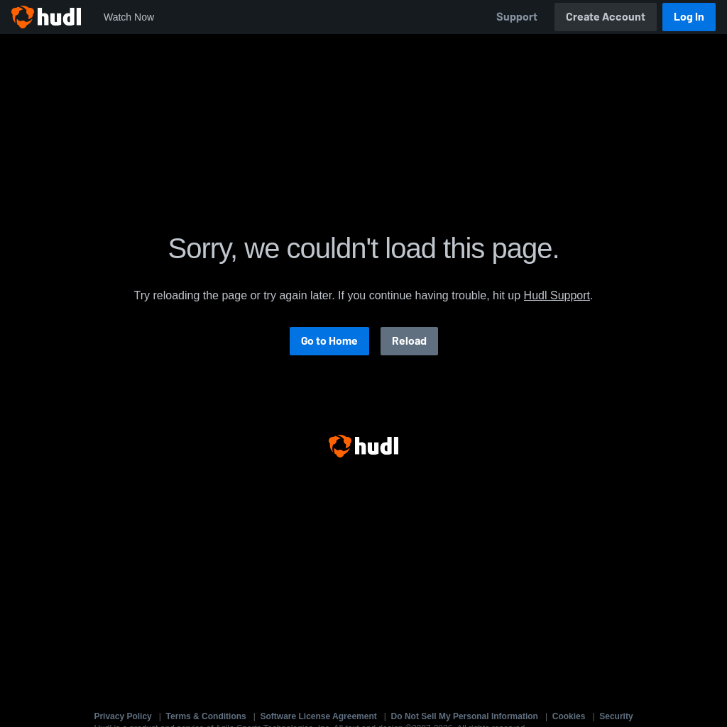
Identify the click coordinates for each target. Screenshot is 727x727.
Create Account (605, 16)
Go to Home (329, 340)
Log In (689, 16)
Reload (409, 340)
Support (516, 16)
